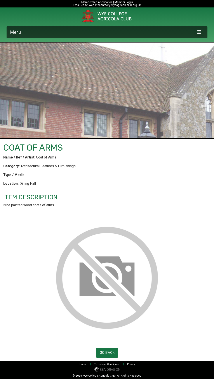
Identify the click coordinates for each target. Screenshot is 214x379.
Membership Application (97, 2)
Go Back (107, 353)
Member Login (124, 2)
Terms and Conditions (106, 364)
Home (83, 364)
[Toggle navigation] (199, 32)
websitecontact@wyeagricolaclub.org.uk (115, 5)
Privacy (131, 364)
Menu (15, 32)
